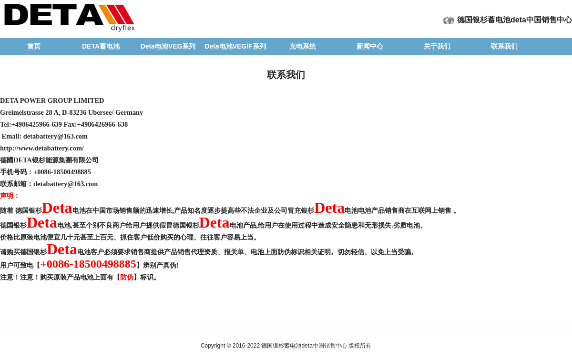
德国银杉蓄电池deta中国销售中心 (514, 20)
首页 (34, 46)
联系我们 (504, 46)
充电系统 (302, 46)
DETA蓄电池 (101, 46)
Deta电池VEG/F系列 (235, 46)
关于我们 (437, 46)
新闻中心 (370, 46)
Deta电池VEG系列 (168, 46)
